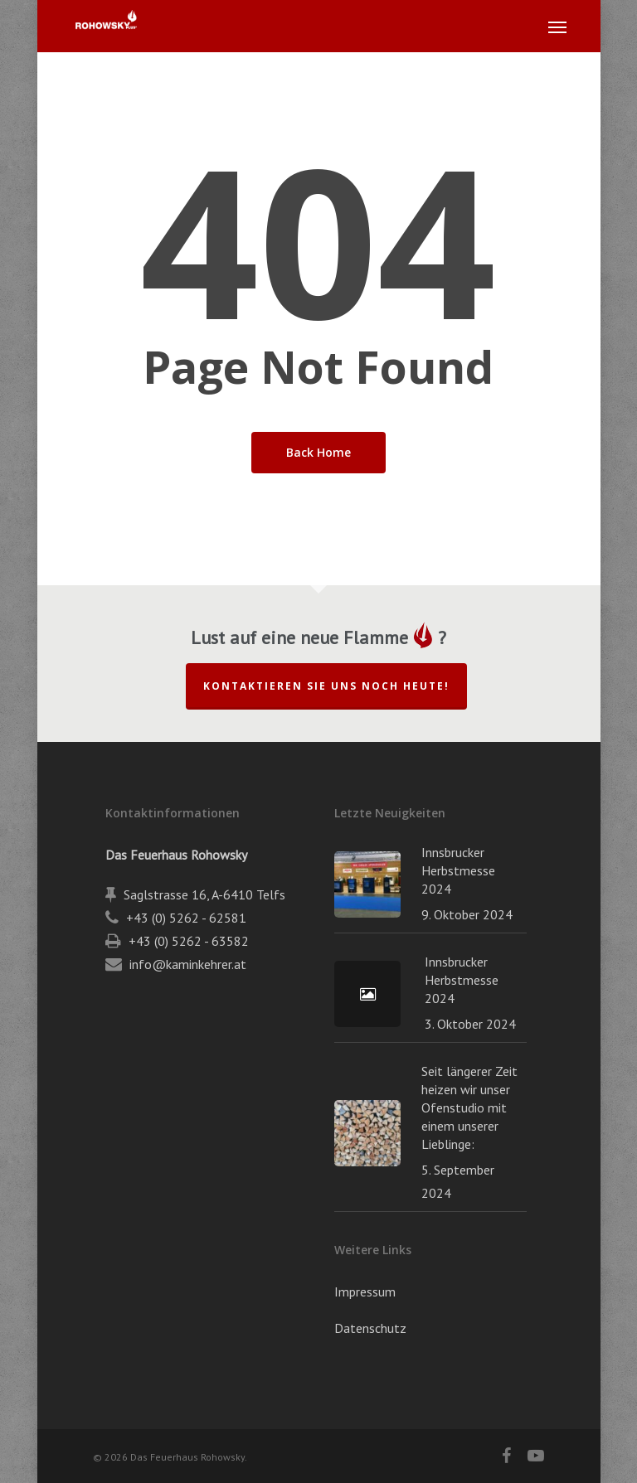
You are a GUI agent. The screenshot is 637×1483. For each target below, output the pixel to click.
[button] (557, 26)
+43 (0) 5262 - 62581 (186, 917)
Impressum (365, 1291)
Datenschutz (370, 1328)
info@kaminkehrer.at (187, 964)
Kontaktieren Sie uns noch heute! (326, 686)
